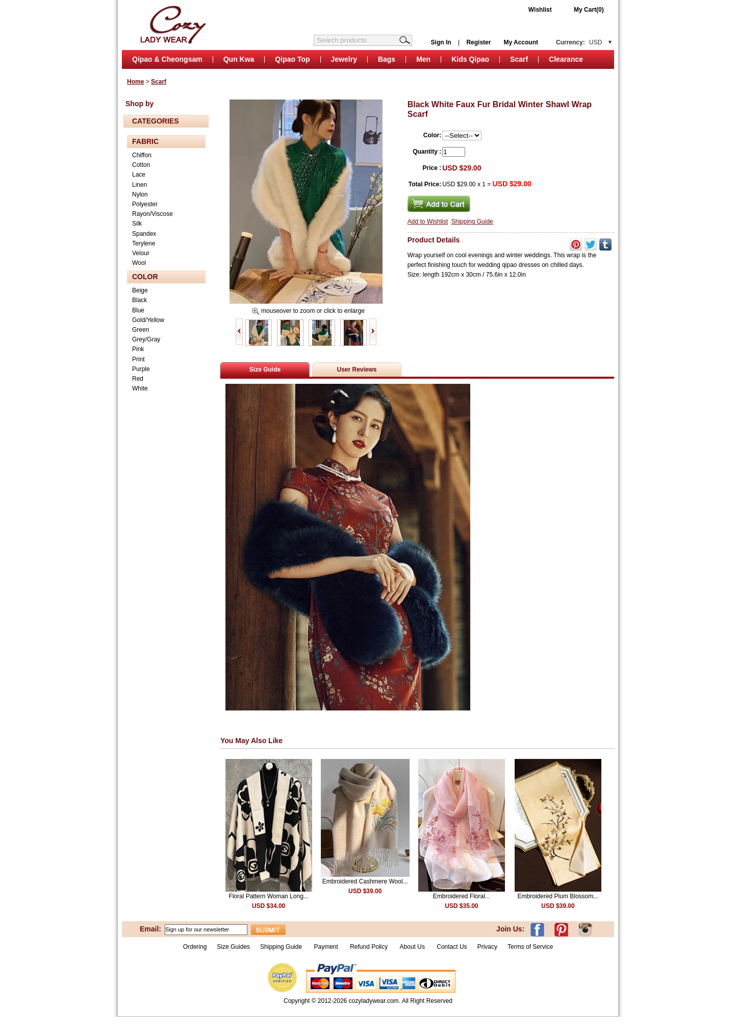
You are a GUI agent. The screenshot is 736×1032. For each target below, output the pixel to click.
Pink (138, 349)
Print (138, 359)
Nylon (140, 194)
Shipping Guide (472, 221)
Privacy (487, 946)
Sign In (441, 42)
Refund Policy (369, 946)
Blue (138, 310)
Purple (141, 369)
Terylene (143, 243)
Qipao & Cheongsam (167, 59)
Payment (326, 946)
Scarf (519, 59)
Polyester (145, 204)
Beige (140, 290)
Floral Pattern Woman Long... (269, 896)
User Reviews (356, 369)
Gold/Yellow (148, 320)
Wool (139, 262)
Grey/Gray (146, 339)
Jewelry (344, 59)
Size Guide (265, 369)
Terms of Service (530, 946)
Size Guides (233, 946)
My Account (520, 42)
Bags (386, 59)
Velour (140, 253)
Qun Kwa (239, 59)
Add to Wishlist (428, 221)
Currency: (579, 42)
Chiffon (141, 155)
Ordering (195, 946)
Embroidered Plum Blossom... (558, 896)
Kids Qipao (470, 59)
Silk (137, 223)
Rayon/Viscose (152, 213)
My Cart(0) (589, 9)
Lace (138, 174)
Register (478, 42)
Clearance (566, 59)
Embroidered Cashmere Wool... (365, 881)
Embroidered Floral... (461, 896)
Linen (139, 184)
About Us (413, 946)
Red (137, 378)
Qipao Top (292, 59)
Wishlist (540, 9)
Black (139, 300)
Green (140, 329)
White (140, 388)
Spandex (144, 233)
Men (423, 59)
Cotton (141, 164)
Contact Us (452, 946)
